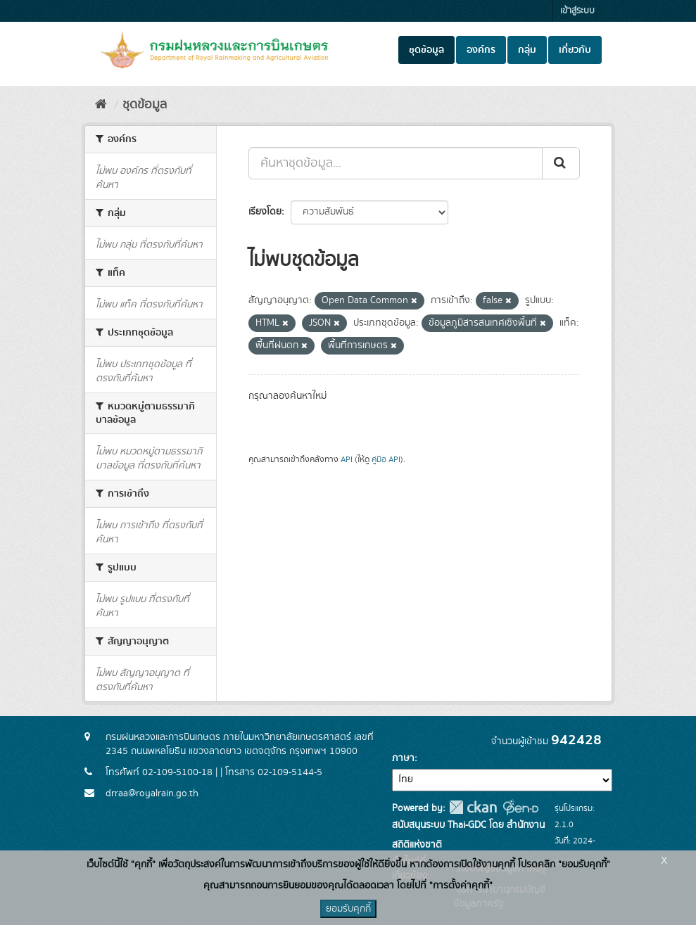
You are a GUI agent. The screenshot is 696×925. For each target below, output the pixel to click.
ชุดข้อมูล (426, 50)
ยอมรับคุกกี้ (348, 909)
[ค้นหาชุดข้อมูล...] (395, 163)
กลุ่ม (527, 50)
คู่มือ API (386, 460)
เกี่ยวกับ (575, 50)
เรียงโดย (264, 212)
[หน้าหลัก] (101, 105)
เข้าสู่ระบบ (577, 11)
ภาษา (403, 758)
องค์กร (481, 50)
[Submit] (561, 163)
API (347, 460)
